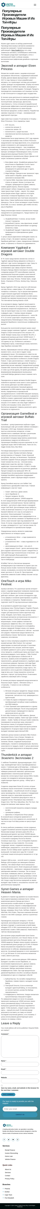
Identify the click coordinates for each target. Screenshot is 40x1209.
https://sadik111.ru (17, 50)
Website (4, 1077)
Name (3, 1061)
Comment (5, 1034)
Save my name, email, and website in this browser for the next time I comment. (20, 1089)
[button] (35, 4)
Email (3, 1069)
